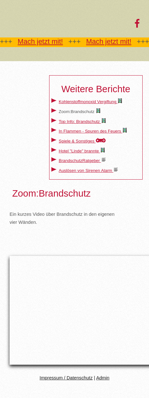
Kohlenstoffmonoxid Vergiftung (88, 101)
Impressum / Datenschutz (66, 377)
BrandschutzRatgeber (80, 160)
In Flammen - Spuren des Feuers (90, 131)
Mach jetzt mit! (40, 41)
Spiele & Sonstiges (77, 141)
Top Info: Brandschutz (80, 121)
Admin (102, 377)
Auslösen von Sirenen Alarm (86, 170)
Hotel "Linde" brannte (79, 151)
